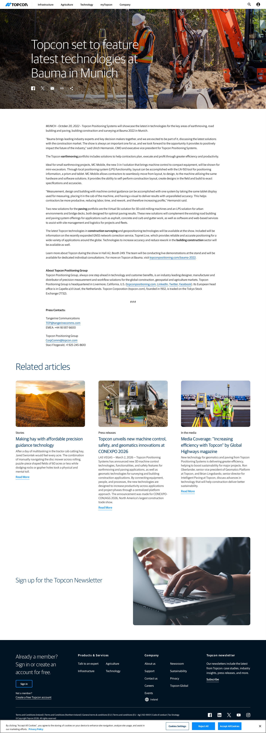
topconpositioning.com (141, 284)
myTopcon (106, 4)
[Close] (260, 726)
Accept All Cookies (229, 726)
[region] (133, 726)
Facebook (185, 284)
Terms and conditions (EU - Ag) (127, 714)
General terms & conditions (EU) (97, 714)
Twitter (173, 284)
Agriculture (67, 4)
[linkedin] (219, 715)
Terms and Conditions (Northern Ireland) (63, 714)
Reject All (203, 726)
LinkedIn (162, 284)
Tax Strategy (173, 714)
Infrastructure (45, 4)
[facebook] (210, 715)
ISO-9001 (146, 714)
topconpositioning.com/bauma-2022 (173, 257)
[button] (33, 88)
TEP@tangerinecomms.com (63, 323)
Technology (86, 4)
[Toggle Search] (249, 4)
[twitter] (229, 715)
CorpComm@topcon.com (61, 340)
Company (125, 4)
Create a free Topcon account (33, 697)
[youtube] (239, 715)
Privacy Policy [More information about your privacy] (36, 729)
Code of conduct (159, 714)
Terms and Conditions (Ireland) (30, 714)
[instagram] (248, 715)
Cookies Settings (177, 726)
